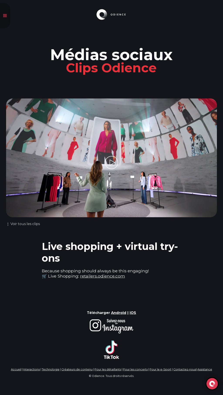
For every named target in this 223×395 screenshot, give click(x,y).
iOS (133, 313)
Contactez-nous (184, 369)
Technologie (50, 369)
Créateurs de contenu (77, 369)
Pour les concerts (135, 369)
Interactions (31, 369)
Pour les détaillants (108, 369)
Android (118, 313)
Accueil (16, 369)
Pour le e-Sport (160, 369)
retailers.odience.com (102, 276)
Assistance (204, 369)
